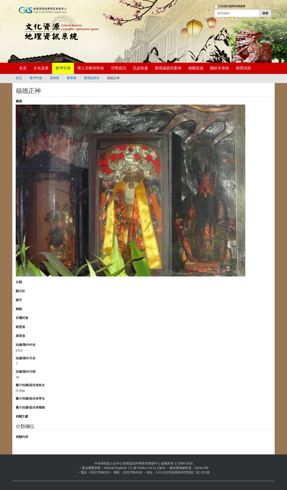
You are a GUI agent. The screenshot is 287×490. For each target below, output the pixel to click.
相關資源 (195, 68)
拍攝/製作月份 (25, 358)
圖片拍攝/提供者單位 (30, 398)
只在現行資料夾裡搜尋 (231, 6)
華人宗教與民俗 (90, 68)
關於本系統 (219, 68)
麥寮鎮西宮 (92, 78)
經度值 (20, 327)
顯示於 (20, 291)
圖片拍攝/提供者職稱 (30, 407)
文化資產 (41, 68)
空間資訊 (118, 68)
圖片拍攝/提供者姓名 (30, 385)
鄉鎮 (19, 309)
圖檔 (19, 101)
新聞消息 (243, 68)
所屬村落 (22, 318)
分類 (19, 282)
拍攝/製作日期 (25, 371)
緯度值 (20, 336)
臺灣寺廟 (63, 68)
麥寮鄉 (71, 78)
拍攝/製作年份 (25, 345)
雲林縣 (54, 78)
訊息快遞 (140, 68)
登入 (208, 19)
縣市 (19, 300)
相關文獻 (22, 416)
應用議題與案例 (168, 68)
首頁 (23, 68)
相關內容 (22, 437)
